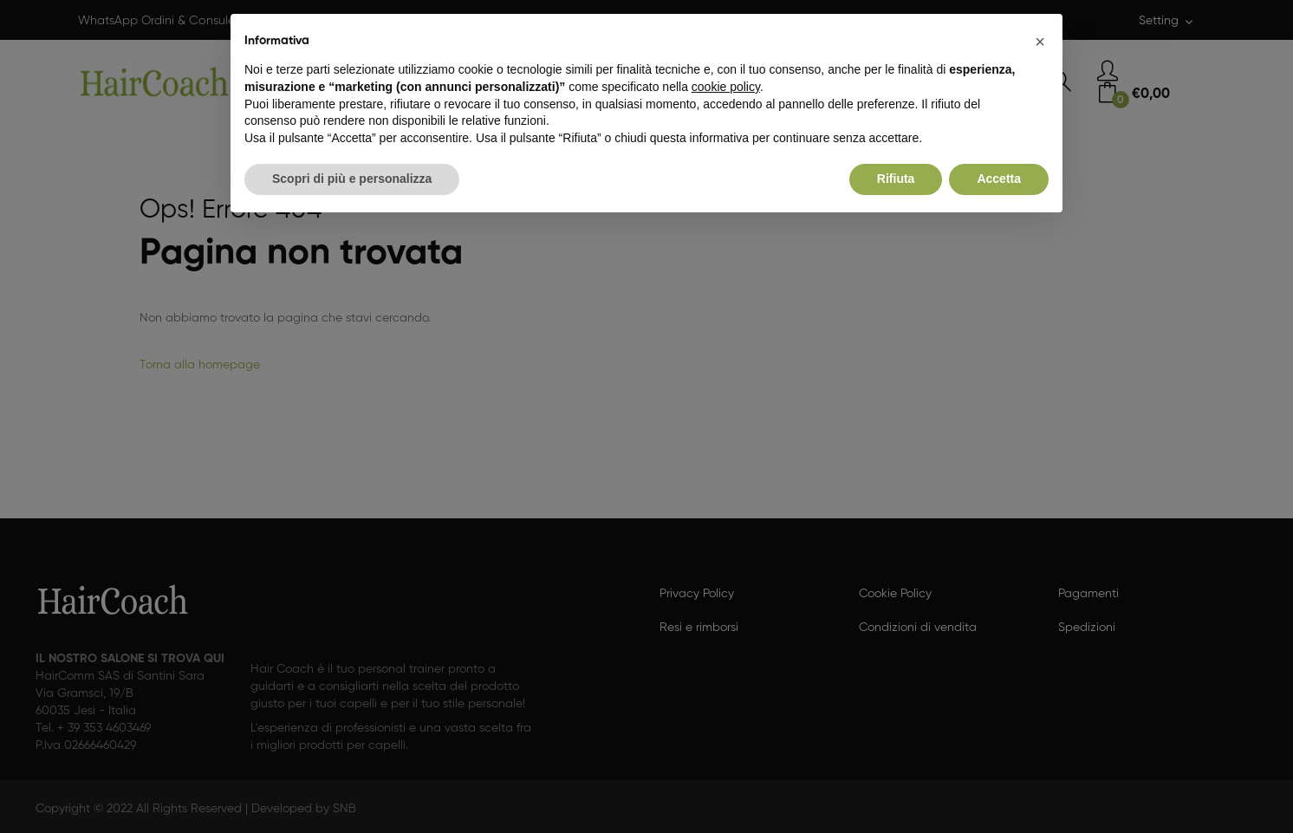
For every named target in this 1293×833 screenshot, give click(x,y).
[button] (1040, 41)
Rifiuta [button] (896, 178)
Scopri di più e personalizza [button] (352, 178)
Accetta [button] (999, 178)
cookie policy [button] (726, 87)
